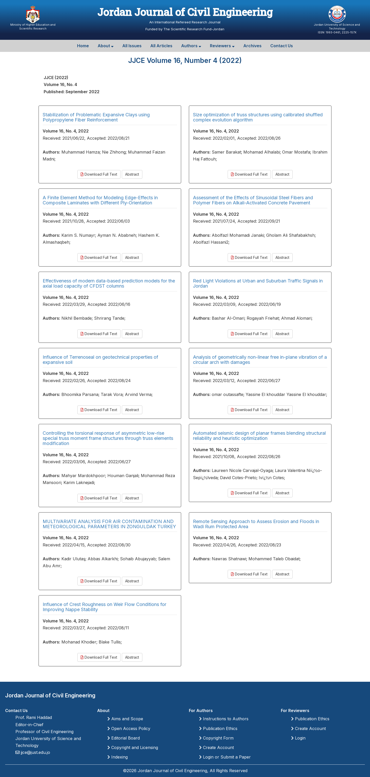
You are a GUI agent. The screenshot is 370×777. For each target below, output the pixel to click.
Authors (191, 45)
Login (298, 738)
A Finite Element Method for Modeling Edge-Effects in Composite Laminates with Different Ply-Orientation (100, 200)
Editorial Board (123, 738)
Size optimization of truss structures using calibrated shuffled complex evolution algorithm (258, 117)
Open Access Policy (128, 728)
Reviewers (222, 45)
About (106, 45)
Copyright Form (216, 738)
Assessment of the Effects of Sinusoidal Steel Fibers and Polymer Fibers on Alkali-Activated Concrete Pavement (253, 200)
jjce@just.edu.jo (35, 752)
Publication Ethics (218, 728)
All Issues (132, 45)
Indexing (117, 757)
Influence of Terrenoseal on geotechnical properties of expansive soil (100, 359)
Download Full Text (99, 174)
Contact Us (281, 45)
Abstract (132, 174)
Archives (252, 45)
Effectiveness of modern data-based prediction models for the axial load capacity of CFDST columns (109, 283)
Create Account (216, 747)
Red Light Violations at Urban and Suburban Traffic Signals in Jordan (258, 283)
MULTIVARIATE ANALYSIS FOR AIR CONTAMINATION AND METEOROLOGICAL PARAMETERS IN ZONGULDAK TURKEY (109, 524)
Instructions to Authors (223, 718)
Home (83, 45)
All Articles (161, 45)
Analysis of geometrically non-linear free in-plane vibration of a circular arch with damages (260, 359)
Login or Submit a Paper (225, 757)
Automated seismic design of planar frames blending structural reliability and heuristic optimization (259, 435)
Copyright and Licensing (132, 747)
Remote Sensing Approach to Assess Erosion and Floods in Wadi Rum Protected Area (256, 524)
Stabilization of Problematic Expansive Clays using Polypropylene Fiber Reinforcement (96, 117)
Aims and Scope (125, 718)
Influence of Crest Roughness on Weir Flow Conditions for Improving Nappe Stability (104, 607)
